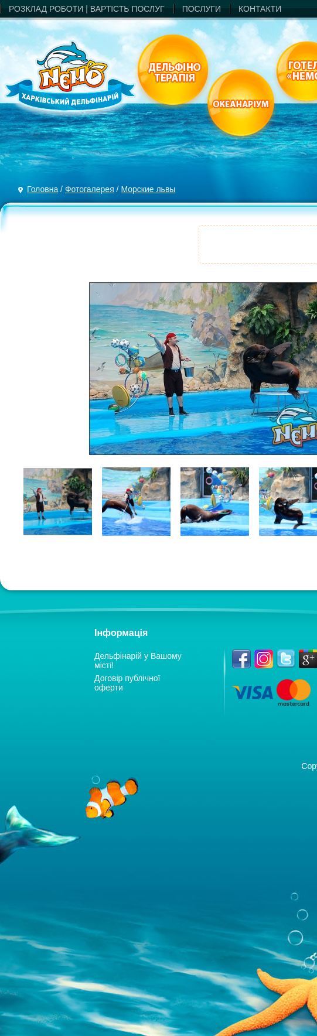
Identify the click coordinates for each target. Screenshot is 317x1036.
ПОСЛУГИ (201, 8)
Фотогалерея (89, 189)
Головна (42, 189)
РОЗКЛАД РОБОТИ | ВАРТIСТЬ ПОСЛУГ (87, 8)
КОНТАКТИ (259, 8)
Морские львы (148, 189)
